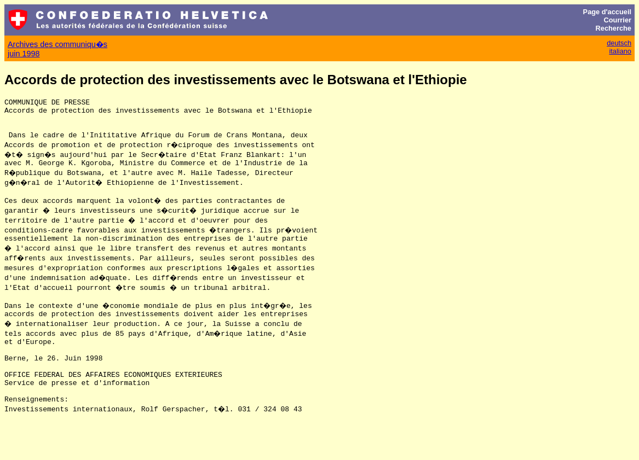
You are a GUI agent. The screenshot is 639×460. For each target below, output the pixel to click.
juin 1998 (23, 53)
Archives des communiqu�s (57, 44)
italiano (620, 51)
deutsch (619, 43)
